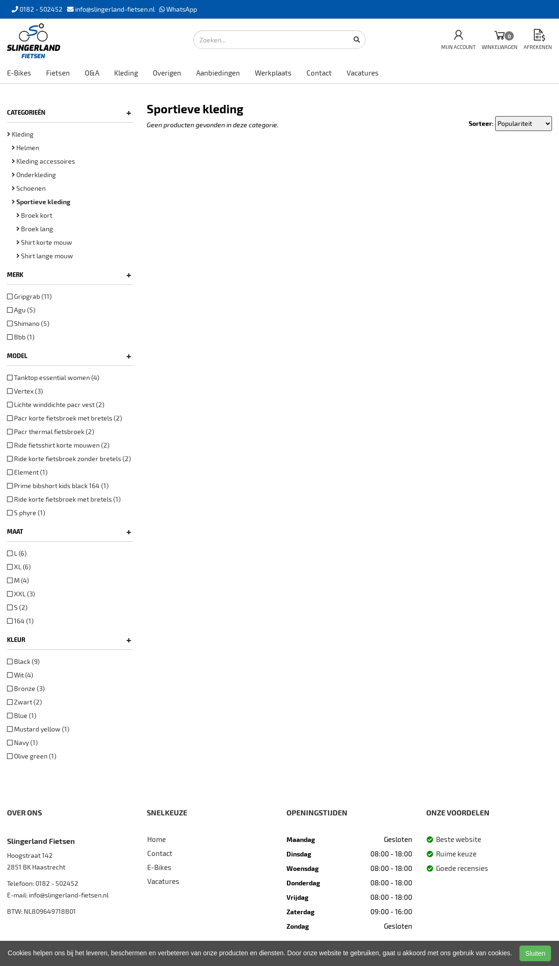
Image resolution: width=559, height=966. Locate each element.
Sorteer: (481, 123)
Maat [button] (69, 531)
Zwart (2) (24, 702)
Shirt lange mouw (44, 256)
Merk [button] (69, 274)
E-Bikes (19, 73)
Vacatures (363, 73)
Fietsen (58, 73)
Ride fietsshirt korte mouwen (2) (58, 445)
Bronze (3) (26, 688)
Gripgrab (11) (29, 296)
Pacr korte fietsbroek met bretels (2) (64, 418)
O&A (92, 73)
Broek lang (34, 229)
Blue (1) (21, 715)
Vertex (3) (25, 391)
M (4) (18, 580)
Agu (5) (21, 310)
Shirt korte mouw (44, 242)
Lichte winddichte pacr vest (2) (55, 404)
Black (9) (23, 661)
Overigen (167, 73)
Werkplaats (273, 73)
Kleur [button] (69, 639)
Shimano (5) (28, 323)
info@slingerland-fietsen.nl (69, 895)
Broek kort (34, 215)
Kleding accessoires (43, 161)
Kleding (126, 73)
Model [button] (69, 355)
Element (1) (27, 472)
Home (156, 839)
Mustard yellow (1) (38, 729)
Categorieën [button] (69, 112)
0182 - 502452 (56, 883)
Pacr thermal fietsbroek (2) (50, 431)
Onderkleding (34, 175)
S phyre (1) (26, 513)
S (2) (17, 607)
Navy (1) (22, 742)
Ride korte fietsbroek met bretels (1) (64, 499)
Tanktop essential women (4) (53, 377)
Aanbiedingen (218, 73)
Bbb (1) (20, 337)
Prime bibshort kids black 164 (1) (58, 486)
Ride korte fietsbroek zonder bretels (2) (69, 458)
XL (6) (19, 567)
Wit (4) (20, 675)
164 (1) (20, 621)
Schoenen (29, 188)
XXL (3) (21, 594)
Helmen (25, 148)
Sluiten (535, 953)
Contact (319, 73)
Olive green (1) (31, 756)
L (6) (17, 553)
